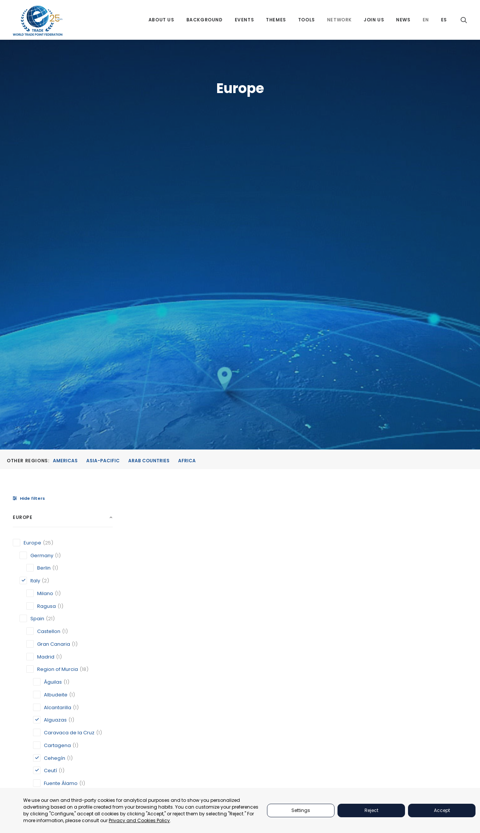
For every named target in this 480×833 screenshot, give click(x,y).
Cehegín (232, 509)
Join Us (374, 20)
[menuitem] (161, 19)
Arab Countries (149, 156)
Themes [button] (276, 20)
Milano (397, 501)
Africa (187, 156)
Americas (65, 156)
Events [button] (244, 20)
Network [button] (339, 20)
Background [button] (204, 20)
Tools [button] (306, 20)
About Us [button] (161, 20)
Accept (442, 810)
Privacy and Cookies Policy (139, 820)
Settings (300, 810)
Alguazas (151, 501)
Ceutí (311, 509)
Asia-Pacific (103, 156)
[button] (463, 19)
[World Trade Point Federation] (38, 21)
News (403, 20)
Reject (371, 810)
